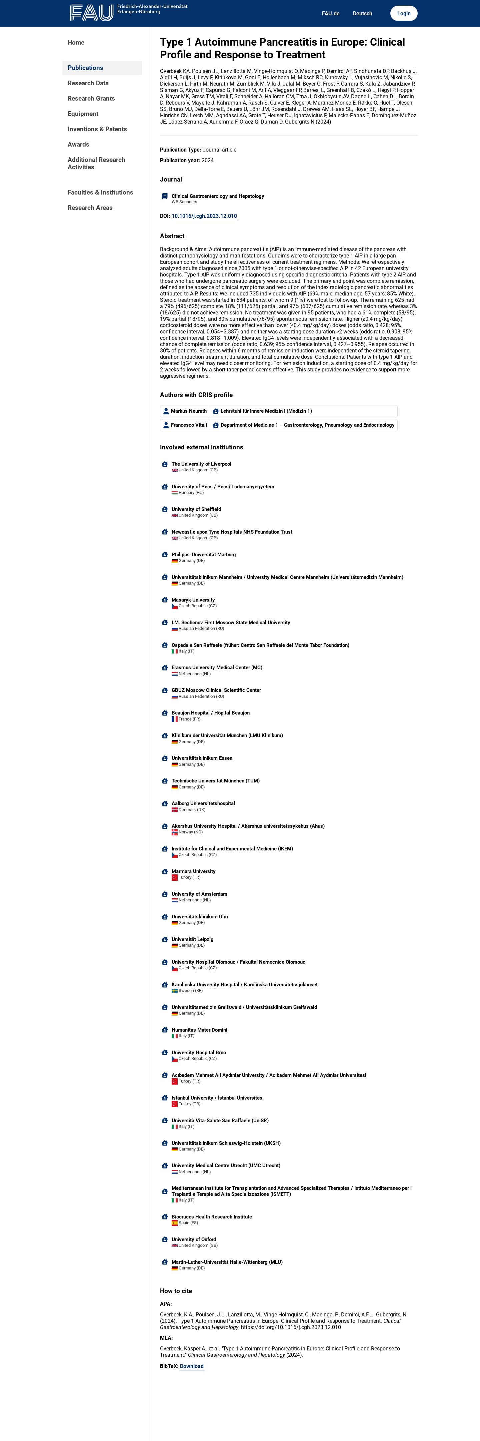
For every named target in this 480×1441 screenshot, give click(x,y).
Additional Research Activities (96, 163)
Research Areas (90, 208)
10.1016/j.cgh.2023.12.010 (204, 216)
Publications (85, 68)
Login (404, 13)
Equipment (83, 114)
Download (192, 1366)
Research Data (88, 83)
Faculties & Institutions (100, 192)
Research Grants (91, 98)
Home (76, 42)
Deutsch (362, 13)
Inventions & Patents (97, 129)
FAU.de (331, 13)
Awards (78, 144)
